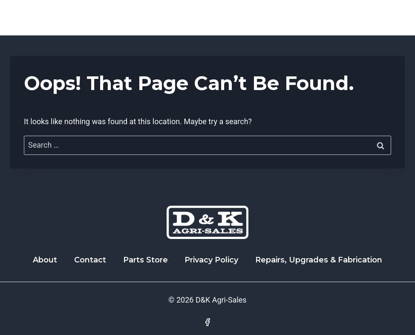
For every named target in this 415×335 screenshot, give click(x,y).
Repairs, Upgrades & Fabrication (318, 260)
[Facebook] (207, 322)
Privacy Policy (211, 260)
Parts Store (145, 260)
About (45, 260)
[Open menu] (395, 17)
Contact (90, 260)
